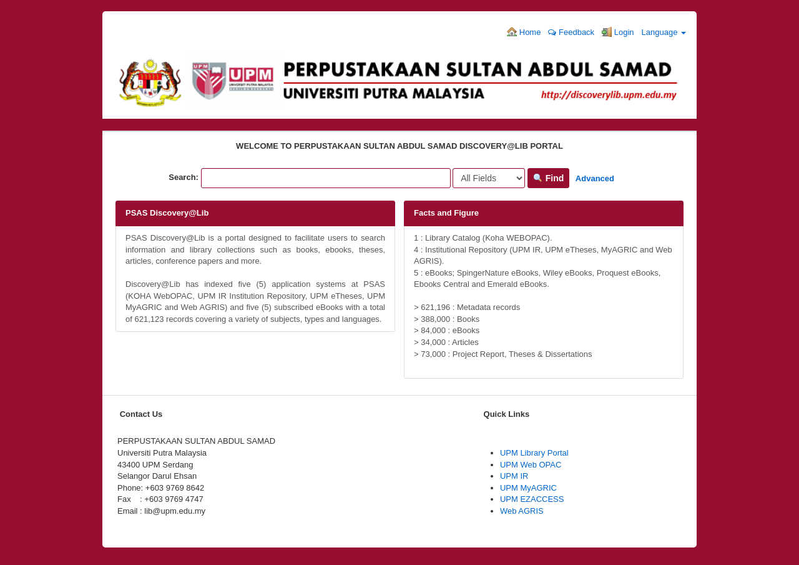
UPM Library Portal (534, 453)
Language (664, 32)
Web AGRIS (522, 511)
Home (524, 32)
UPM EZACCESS (532, 499)
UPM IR (514, 476)
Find (548, 178)
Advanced (595, 178)
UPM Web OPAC (530, 464)
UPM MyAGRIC (528, 487)
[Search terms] (326, 178)
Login (618, 32)
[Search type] (489, 178)
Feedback (571, 32)
